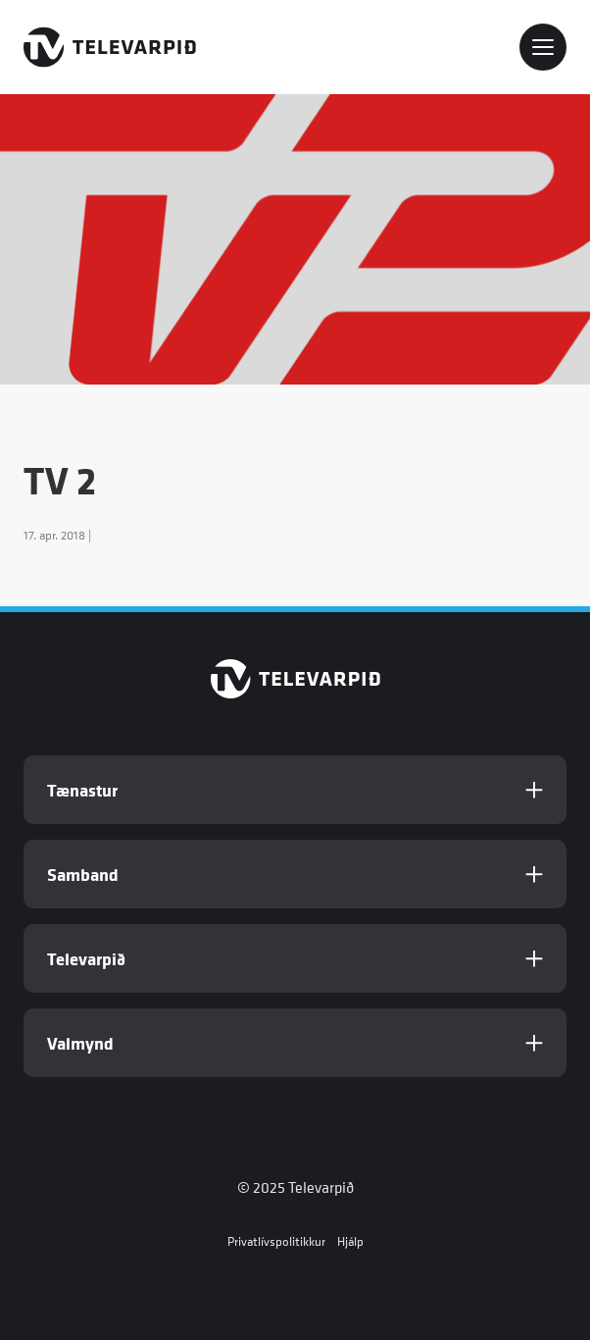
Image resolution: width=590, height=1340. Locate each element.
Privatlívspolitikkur (276, 1241)
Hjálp (350, 1241)
